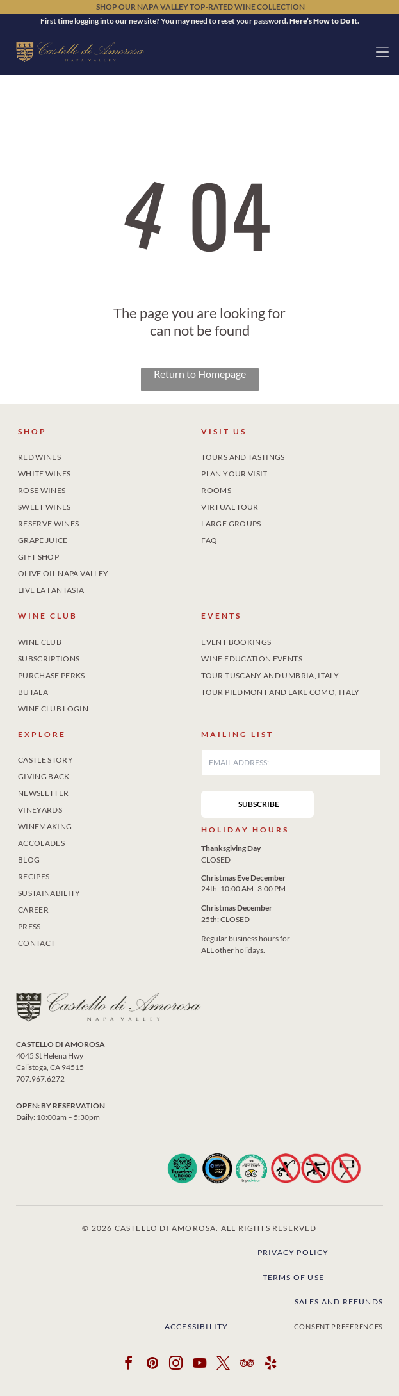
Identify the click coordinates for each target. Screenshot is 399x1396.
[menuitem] (108, 454)
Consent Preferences (338, 1326)
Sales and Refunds (339, 1301)
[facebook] (128, 1365)
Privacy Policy (293, 1252)
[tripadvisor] (247, 1365)
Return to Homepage (200, 374)
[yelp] (271, 1365)
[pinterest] (152, 1365)
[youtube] (200, 1365)
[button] (382, 51)
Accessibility (197, 1326)
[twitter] (223, 1365)
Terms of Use (293, 1277)
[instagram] (176, 1365)
